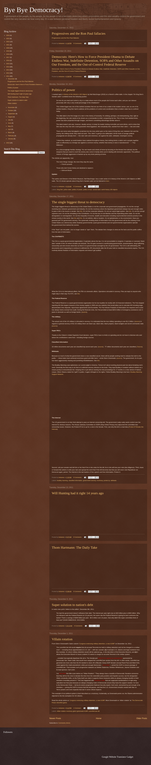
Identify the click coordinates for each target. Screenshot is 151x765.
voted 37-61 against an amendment (110, 658)
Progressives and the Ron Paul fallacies (78, 33)
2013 (8, 70)
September (12, 113)
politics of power (77, 189)
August (10, 117)
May (9, 126)
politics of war (87, 189)
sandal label (97, 189)
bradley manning (62, 480)
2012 (8, 73)
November (11, 107)
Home (98, 718)
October (11, 110)
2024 (8, 35)
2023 (8, 38)
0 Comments (77, 43)
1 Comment (77, 708)
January (11, 139)
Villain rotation (62, 639)
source (84, 312)
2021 (8, 45)
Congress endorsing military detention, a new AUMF (97, 643)
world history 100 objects (109, 189)
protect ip (107, 480)
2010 (8, 143)
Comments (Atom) (64, 723)
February (11, 136)
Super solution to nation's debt (72, 605)
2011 (8, 76)
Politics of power (63, 90)
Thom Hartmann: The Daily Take (74, 547)
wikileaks (113, 480)
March (10, 132)
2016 (8, 60)
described (62, 673)
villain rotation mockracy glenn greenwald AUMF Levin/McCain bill (78, 711)
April (9, 129)
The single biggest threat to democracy (78, 202)
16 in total (106, 665)
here (107, 181)
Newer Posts (55, 718)
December (11, 79)
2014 (8, 67)
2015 (8, 63)
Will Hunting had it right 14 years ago (78, 493)
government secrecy (89, 480)
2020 (8, 48)
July (9, 120)
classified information (75, 480)
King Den (60, 189)
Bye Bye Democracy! (33, 10)
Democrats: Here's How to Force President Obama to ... (26, 84)
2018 (8, 54)
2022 (8, 41)
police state (67, 189)
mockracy (100, 480)
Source (139, 347)
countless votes (99, 680)
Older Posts (141, 718)
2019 (8, 51)
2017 (8, 57)
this (81, 211)
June (10, 123)
